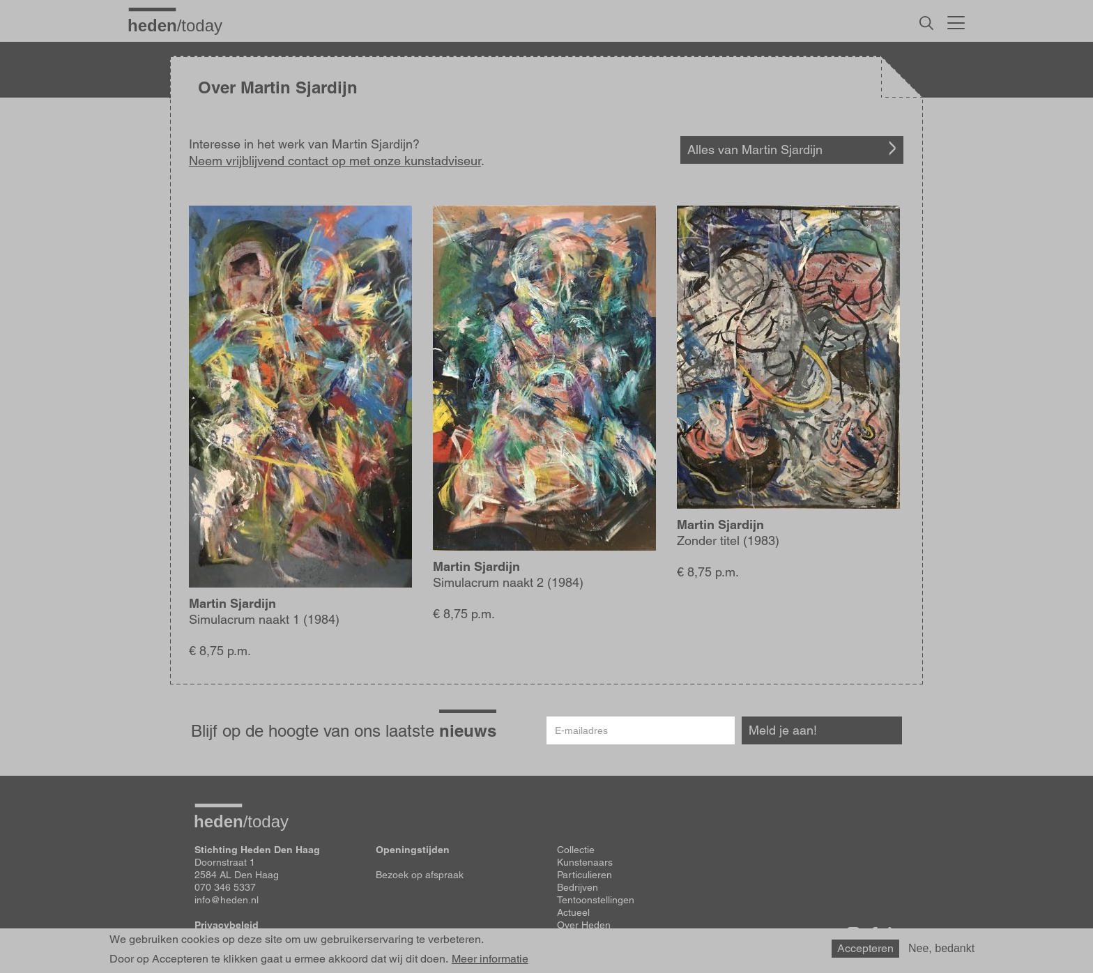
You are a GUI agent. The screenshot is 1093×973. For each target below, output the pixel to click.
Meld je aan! (783, 730)
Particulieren (584, 874)
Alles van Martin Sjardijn (755, 149)
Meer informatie (490, 959)
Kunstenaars (585, 862)
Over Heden (584, 924)
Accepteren (865, 948)
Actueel (573, 912)
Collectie (576, 849)
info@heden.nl (226, 899)
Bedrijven (577, 887)
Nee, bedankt (941, 948)
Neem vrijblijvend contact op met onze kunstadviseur (335, 160)
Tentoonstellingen (595, 899)
